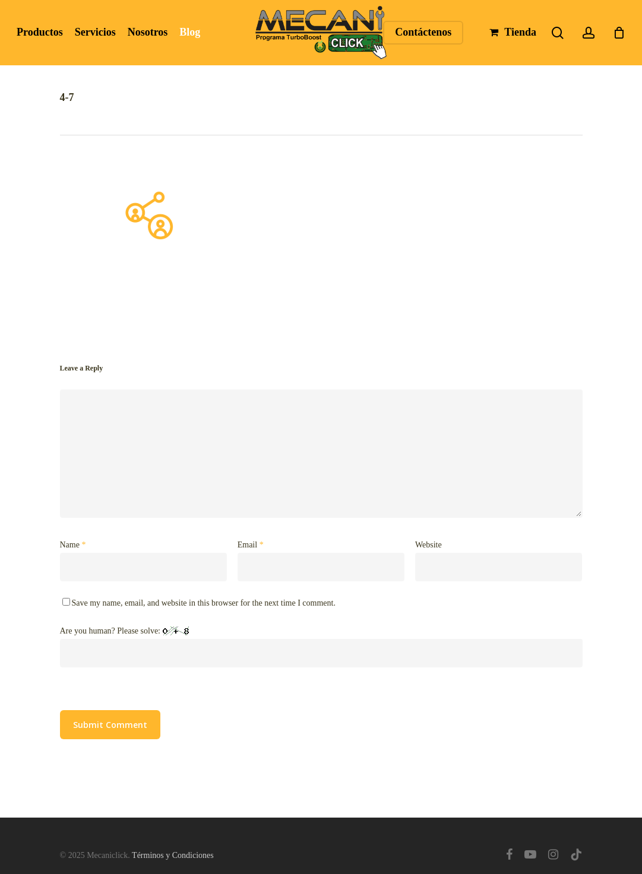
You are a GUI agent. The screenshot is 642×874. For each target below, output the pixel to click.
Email (251, 544)
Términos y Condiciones (173, 855)
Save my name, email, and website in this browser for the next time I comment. (204, 602)
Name (73, 544)
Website (428, 544)
